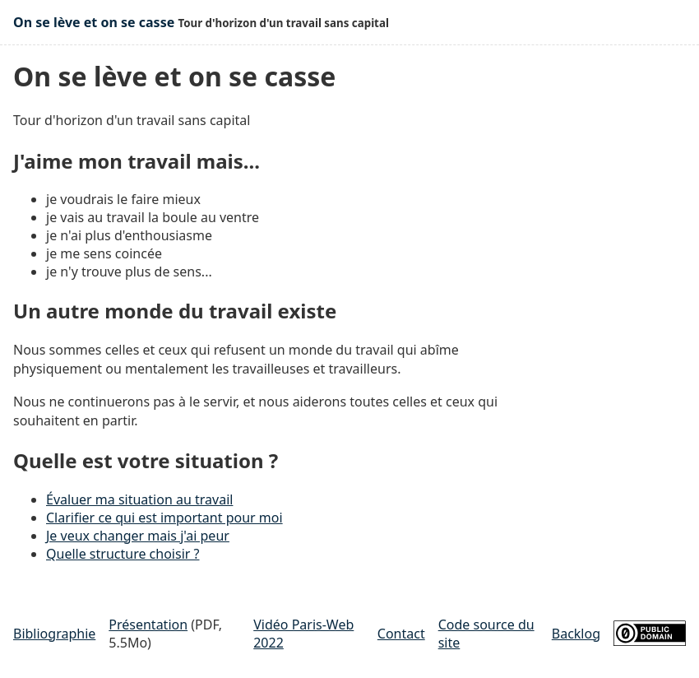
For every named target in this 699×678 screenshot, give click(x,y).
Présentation (148, 624)
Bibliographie (54, 634)
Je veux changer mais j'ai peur (137, 536)
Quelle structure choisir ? (122, 554)
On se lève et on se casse (93, 22)
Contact (401, 634)
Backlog (576, 634)
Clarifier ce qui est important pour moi (164, 517)
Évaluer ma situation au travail (139, 499)
